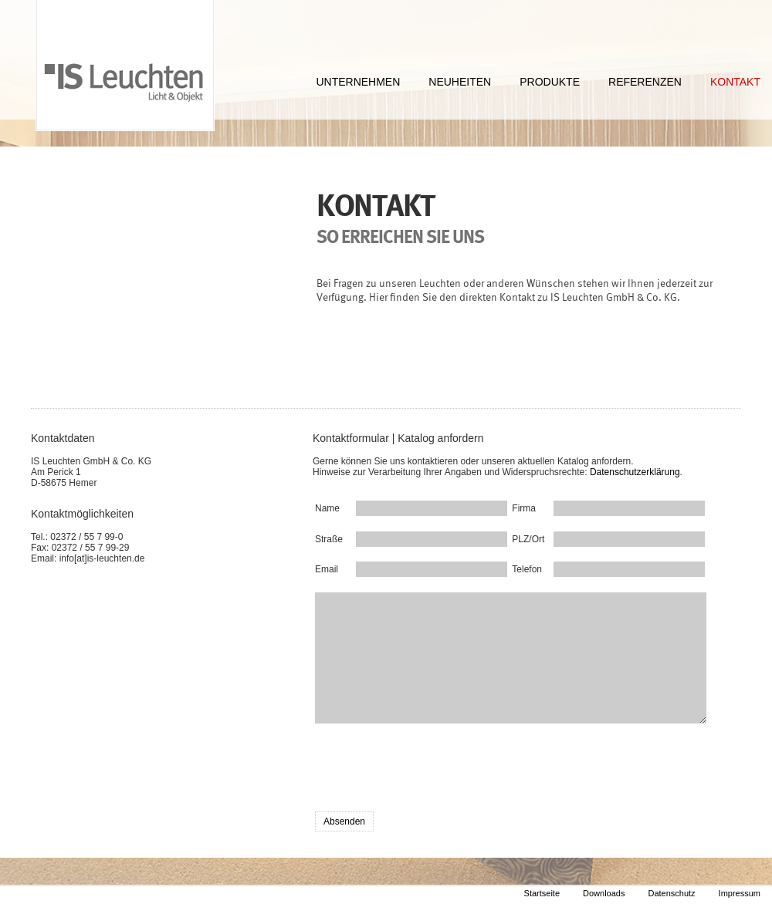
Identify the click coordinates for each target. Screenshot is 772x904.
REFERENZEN (645, 82)
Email (326, 569)
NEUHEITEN (459, 82)
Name (326, 508)
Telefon (523, 569)
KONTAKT (735, 82)
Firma (523, 508)
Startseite (542, 893)
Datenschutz (671, 893)
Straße (326, 539)
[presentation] (432, 770)
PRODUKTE (550, 82)
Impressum (739, 893)
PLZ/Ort (523, 539)
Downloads (604, 893)
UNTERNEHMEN (358, 82)
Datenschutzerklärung (635, 472)
